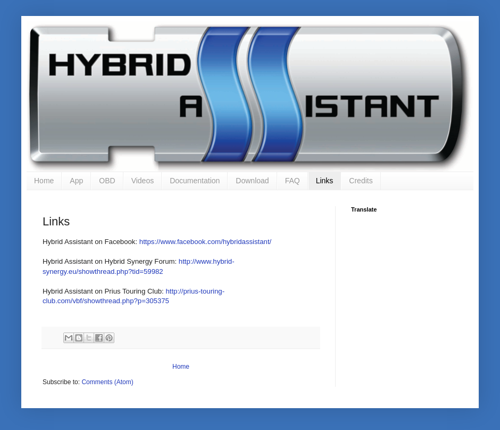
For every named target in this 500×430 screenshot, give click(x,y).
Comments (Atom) (107, 382)
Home (44, 180)
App (76, 180)
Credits (360, 180)
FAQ (292, 180)
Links (325, 180)
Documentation (195, 180)
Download (252, 180)
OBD (107, 180)
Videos (142, 180)
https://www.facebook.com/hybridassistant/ (205, 242)
